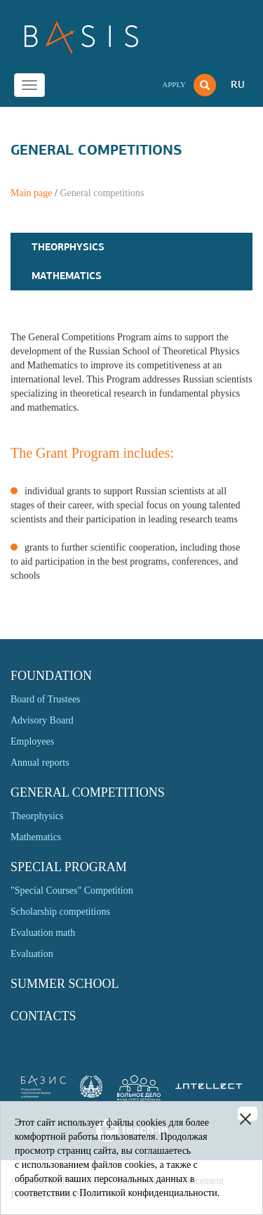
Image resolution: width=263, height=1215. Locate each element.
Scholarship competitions (60, 911)
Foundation (51, 676)
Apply (174, 84)
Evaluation (32, 954)
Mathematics (67, 275)
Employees (32, 741)
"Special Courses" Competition (72, 890)
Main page (31, 193)
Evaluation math (43, 932)
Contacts (43, 1016)
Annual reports (40, 762)
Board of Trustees (46, 699)
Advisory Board (42, 720)
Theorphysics (68, 246)
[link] (91, 1094)
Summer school (65, 984)
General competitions (88, 792)
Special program (69, 867)
